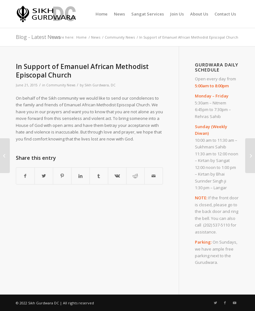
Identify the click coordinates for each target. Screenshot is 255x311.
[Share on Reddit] (136, 176)
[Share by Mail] (154, 176)
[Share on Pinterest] (62, 176)
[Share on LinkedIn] (81, 176)
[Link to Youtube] (234, 303)
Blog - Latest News (38, 37)
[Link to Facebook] (225, 303)
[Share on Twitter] (44, 176)
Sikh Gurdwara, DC (99, 85)
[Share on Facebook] (25, 176)
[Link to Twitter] (215, 303)
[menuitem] (101, 14)
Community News (60, 85)
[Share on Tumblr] (99, 176)
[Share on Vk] (117, 176)
